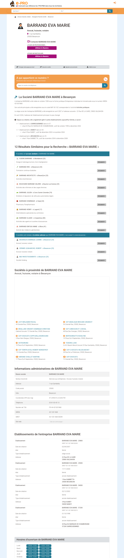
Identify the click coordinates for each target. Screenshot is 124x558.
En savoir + (101, 162)
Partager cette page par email (25, 67)
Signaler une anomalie (70, 67)
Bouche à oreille (45, 67)
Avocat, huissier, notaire (24, 17)
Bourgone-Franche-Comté (39, 17)
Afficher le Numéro (42, 48)
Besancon (50, 17)
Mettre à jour (91, 67)
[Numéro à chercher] (59, 85)
